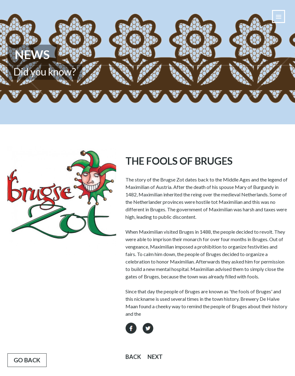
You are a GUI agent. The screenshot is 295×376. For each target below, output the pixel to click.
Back (133, 357)
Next (155, 357)
